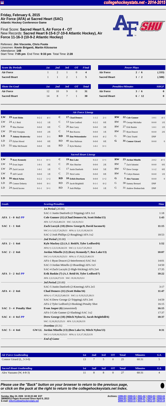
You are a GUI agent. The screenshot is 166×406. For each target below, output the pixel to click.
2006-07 (141, 398)
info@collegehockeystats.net (24, 401)
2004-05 (122, 398)
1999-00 (122, 396)
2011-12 (141, 401)
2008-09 (161, 398)
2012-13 (151, 401)
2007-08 (151, 398)
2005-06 (132, 398)
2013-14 (161, 401)
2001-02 (141, 396)
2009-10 (122, 401)
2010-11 (132, 401)
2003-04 (161, 396)
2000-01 (132, 396)
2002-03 (151, 396)
